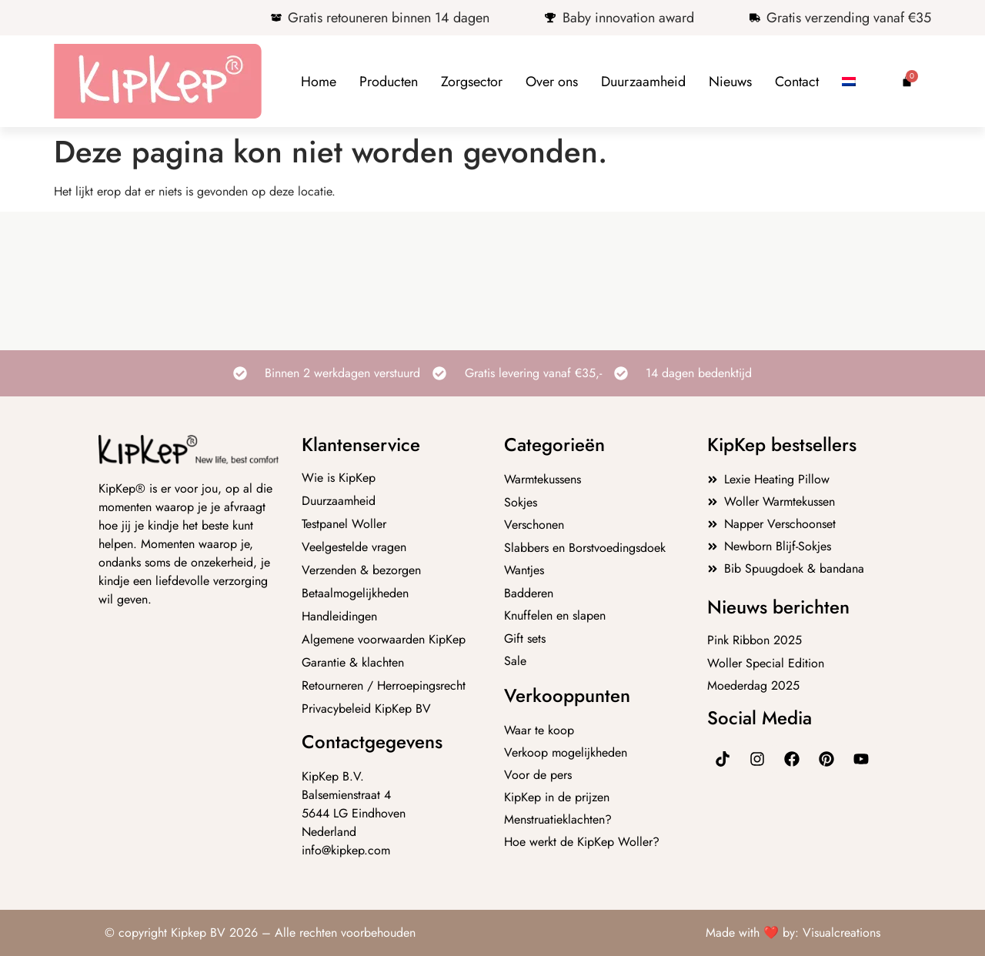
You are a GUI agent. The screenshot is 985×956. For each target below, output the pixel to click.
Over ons (552, 82)
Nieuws (730, 82)
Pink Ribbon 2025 (754, 640)
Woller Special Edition (765, 663)
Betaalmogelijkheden (355, 593)
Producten (388, 82)
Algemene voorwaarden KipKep (384, 639)
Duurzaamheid (643, 82)
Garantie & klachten (353, 662)
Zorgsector (472, 82)
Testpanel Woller (344, 524)
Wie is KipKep (339, 478)
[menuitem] (848, 82)
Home (318, 82)
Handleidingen (339, 616)
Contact (797, 82)
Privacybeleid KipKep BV (366, 709)
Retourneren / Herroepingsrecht (384, 686)
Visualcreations (841, 932)
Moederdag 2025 (753, 685)
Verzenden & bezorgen (361, 570)
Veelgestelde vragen (354, 547)
